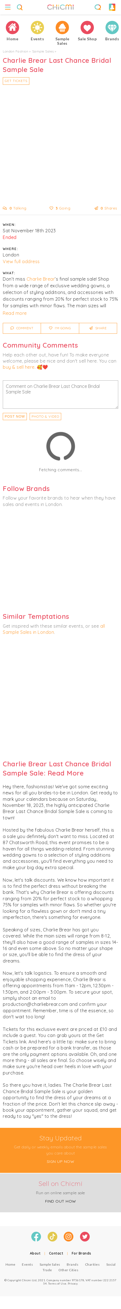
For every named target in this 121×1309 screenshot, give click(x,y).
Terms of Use (57, 1283)
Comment (22, 328)
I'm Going (60, 328)
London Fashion (15, 51)
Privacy (73, 1283)
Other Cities (68, 1270)
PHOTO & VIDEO (45, 416)
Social (111, 1264)
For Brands (81, 1253)
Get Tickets (16, 81)
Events (27, 1264)
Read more (15, 313)
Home (11, 1264)
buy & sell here (19, 367)
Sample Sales (43, 51)
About (35, 1253)
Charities (92, 1264)
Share (98, 328)
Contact (56, 1253)
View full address (21, 261)
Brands (72, 1264)
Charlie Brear (41, 279)
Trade (47, 1270)
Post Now (15, 416)
